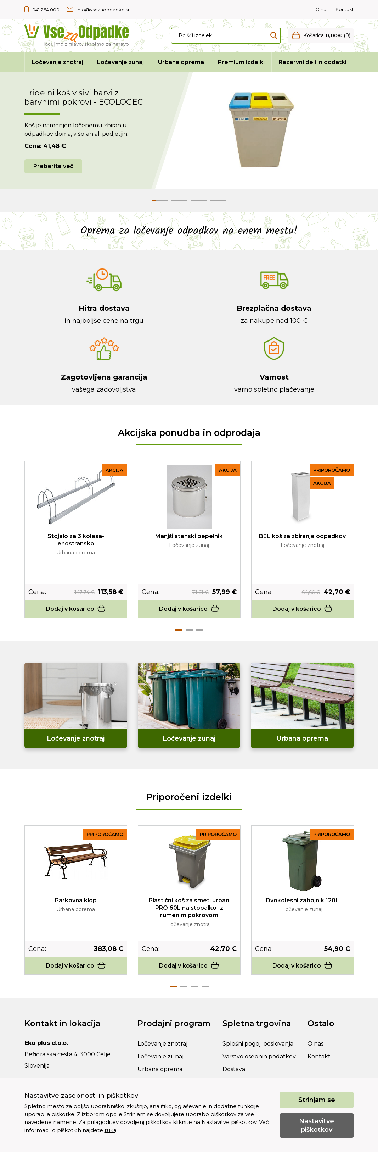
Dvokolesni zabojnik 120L (302, 900)
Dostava (233, 1069)
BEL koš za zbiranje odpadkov (302, 536)
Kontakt (344, 9)
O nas (321, 9)
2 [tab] (189, 630)
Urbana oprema (181, 62)
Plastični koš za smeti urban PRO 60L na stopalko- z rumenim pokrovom (189, 908)
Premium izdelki (241, 62)
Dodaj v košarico (76, 608)
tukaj (111, 1130)
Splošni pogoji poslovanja (257, 1043)
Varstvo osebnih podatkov (259, 1056)
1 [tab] (178, 630)
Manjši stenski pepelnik (189, 536)
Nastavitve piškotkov (316, 1125)
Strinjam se (316, 1100)
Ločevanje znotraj (57, 62)
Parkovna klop (76, 900)
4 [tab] (205, 986)
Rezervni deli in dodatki (312, 62)
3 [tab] (199, 630)
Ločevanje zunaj (120, 62)
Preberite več (53, 166)
